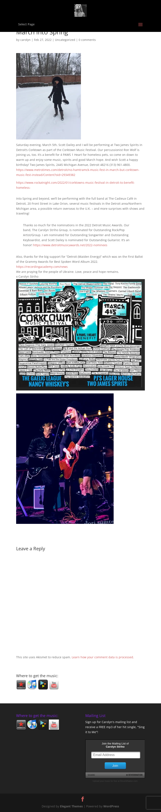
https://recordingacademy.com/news (42, 267)
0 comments (87, 40)
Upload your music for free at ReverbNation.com (115, 781)
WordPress (111, 806)
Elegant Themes (71, 806)
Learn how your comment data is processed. (103, 657)
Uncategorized (65, 40)
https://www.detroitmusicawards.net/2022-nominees (70, 245)
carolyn (25, 40)
